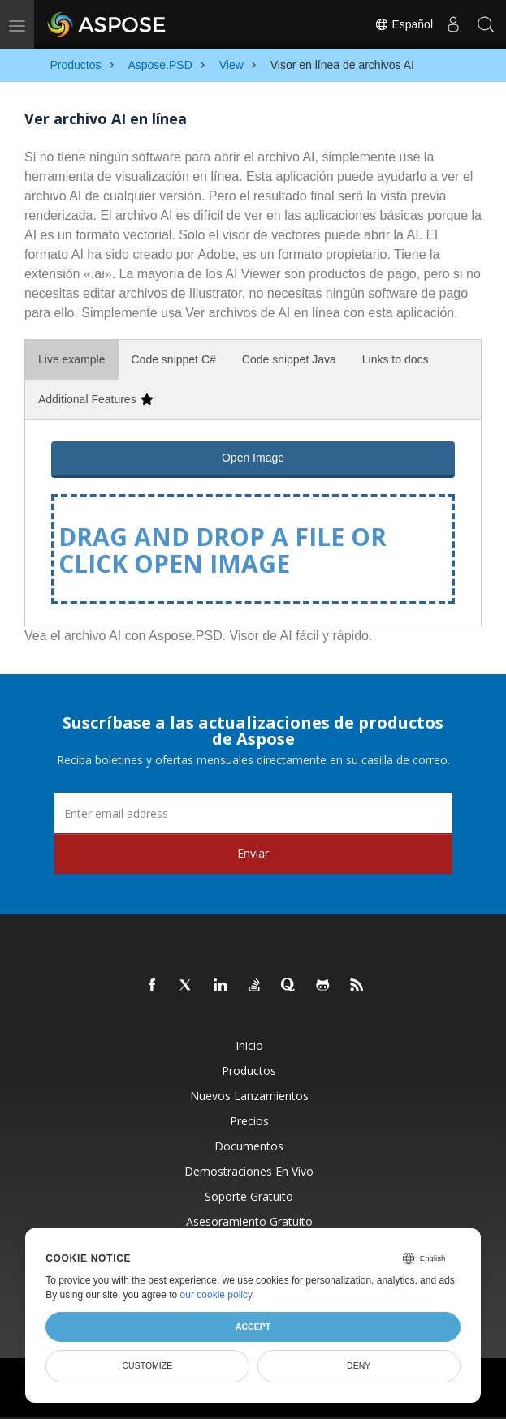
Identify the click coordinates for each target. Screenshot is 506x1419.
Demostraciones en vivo (249, 1171)
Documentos (248, 1146)
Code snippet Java (289, 359)
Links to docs (395, 359)
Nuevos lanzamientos (249, 1095)
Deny (358, 1365)
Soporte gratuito (249, 1196)
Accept (253, 1326)
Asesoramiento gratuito (249, 1221)
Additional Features (95, 399)
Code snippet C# (174, 359)
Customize (148, 1365)
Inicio (249, 1045)
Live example (72, 359)
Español (403, 24)
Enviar (253, 853)
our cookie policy (216, 1295)
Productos (249, 1070)
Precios (249, 1121)
